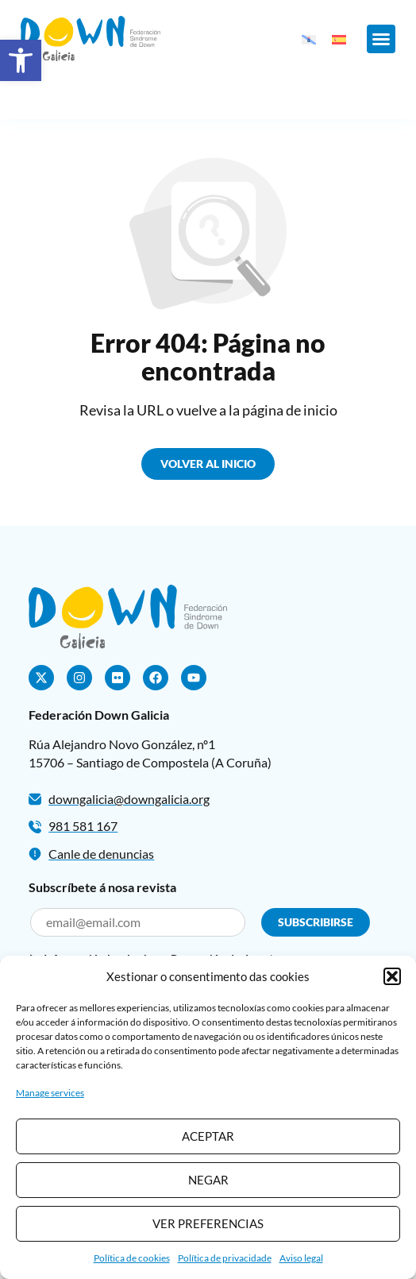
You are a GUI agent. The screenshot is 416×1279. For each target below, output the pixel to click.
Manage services (50, 1093)
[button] (20, 60)
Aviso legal (301, 1258)
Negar (208, 1180)
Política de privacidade (225, 1258)
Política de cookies (132, 1258)
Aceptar (208, 1136)
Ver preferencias (208, 1223)
